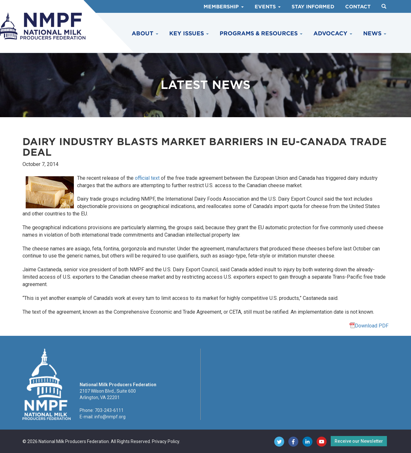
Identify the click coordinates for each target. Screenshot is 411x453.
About (145, 33)
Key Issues (189, 33)
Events (268, 7)
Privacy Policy (165, 441)
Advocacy (332, 33)
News (374, 33)
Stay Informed (313, 7)
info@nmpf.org (110, 416)
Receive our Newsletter (359, 441)
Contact (358, 7)
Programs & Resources (261, 33)
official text (147, 178)
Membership (224, 7)
